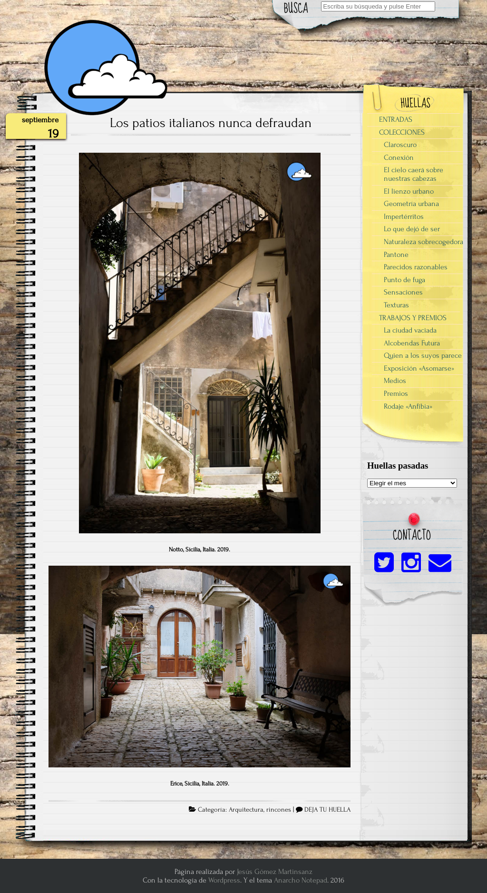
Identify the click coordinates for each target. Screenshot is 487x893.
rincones (278, 810)
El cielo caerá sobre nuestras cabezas (413, 174)
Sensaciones (403, 292)
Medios (395, 380)
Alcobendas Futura (412, 343)
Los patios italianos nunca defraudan (211, 122)
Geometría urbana (411, 203)
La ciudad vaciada (410, 330)
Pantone (396, 254)
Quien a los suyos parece (423, 355)
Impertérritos (404, 216)
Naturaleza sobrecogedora (423, 241)
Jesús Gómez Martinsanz (274, 871)
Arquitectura (246, 810)
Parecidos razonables (416, 267)
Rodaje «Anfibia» (408, 406)
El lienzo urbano (409, 191)
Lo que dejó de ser (412, 229)
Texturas (396, 305)
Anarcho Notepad (300, 880)
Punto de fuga (404, 279)
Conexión (399, 157)
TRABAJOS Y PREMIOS (413, 318)
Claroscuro (400, 144)
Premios (396, 393)
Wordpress (224, 880)
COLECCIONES (402, 132)
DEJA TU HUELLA (327, 810)
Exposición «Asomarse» (419, 368)
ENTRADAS (395, 119)
